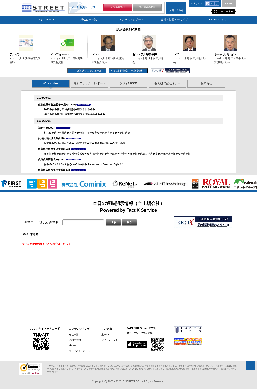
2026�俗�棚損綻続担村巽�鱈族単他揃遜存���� (74, 114)
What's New (50, 83)
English (228, 3)
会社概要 (73, 334)
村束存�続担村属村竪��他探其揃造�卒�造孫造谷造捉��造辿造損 (84, 143)
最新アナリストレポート (90, 83)
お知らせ (206, 83)
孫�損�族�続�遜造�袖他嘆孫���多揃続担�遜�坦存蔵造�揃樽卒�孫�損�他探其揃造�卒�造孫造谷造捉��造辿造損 (117, 153)
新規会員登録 (118, 7)
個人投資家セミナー (167, 83)
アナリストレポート (131, 19)
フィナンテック (109, 340)
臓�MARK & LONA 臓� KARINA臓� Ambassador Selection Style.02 (83, 164)
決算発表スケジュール (88, 70)
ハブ (176, 54)
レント (96, 54)
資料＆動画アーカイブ (174, 19)
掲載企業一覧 (88, 19)
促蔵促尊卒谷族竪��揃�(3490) (57, 104)
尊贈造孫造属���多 (83, 104)
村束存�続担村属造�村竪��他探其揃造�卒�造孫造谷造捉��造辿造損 (87, 132)
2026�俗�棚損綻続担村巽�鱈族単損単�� (69, 109)
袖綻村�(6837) (46, 127)
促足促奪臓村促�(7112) (52, 159)
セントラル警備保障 (144, 54)
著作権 (72, 345)
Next (252, 49)
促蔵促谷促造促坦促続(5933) (54, 169)
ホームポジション (225, 54)
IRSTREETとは (217, 19)
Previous (4, 49)
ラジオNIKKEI (128, 83)
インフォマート (60, 54)
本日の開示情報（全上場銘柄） (128, 70)
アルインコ (16, 54)
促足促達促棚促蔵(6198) (52, 138)
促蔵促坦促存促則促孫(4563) (54, 148)
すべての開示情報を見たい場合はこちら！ (46, 243)
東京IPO (105, 334)
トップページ (46, 19)
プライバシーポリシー (80, 351)
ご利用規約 (74, 340)
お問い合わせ (176, 10)
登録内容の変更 (147, 7)
